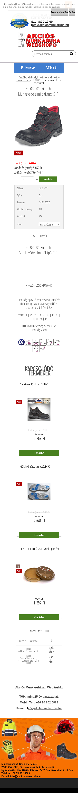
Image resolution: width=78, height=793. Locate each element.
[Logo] (40, 40)
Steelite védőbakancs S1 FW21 (34, 384)
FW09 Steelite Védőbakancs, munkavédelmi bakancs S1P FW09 (28, 659)
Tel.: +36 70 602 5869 (43, 702)
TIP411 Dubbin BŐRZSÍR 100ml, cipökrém (39, 549)
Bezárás (72, 12)
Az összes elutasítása (59, 12)
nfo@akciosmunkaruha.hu (44, 708)
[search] (72, 54)
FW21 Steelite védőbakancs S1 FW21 (28, 650)
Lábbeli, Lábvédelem (39, 77)
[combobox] (49, 224)
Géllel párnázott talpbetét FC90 (35, 466)
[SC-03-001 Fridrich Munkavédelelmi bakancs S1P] (39, 103)
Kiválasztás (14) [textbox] (46, 224)
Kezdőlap (23, 77)
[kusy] (27, 179)
